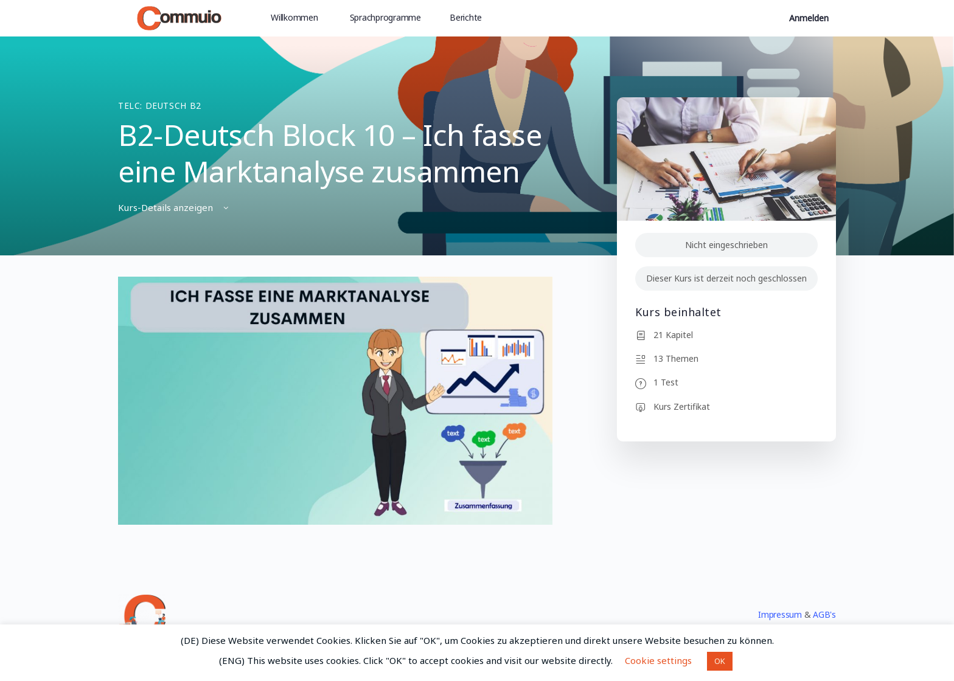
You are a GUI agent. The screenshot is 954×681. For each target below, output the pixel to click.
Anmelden (809, 18)
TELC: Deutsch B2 (159, 105)
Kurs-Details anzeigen (174, 207)
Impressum (780, 614)
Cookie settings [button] (658, 660)
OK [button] (719, 660)
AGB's (824, 614)
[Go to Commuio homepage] (179, 16)
